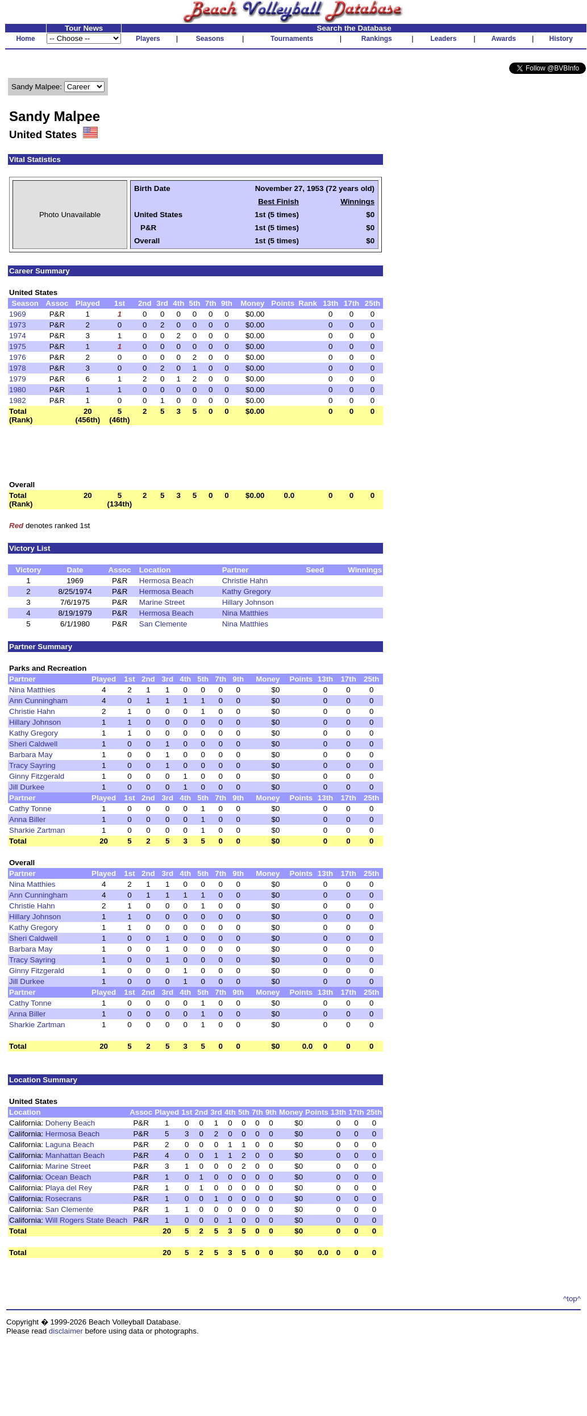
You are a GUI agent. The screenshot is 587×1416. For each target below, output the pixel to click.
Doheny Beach (70, 1123)
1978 (17, 368)
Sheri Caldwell (33, 744)
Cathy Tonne (30, 808)
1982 (17, 400)
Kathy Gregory (246, 591)
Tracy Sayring (32, 765)
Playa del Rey (68, 1188)
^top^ (572, 1298)
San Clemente (163, 624)
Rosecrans (63, 1198)
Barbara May (30, 754)
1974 (17, 335)
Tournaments (291, 39)
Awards (504, 39)
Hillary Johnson (248, 602)
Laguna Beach (69, 1144)
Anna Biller (27, 819)
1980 (17, 389)
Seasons (210, 39)
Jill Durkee (26, 787)
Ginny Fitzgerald (36, 776)
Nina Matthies (245, 613)
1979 (17, 379)
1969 (17, 314)
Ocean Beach (68, 1177)
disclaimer (66, 1331)
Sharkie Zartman (37, 830)
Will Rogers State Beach (86, 1220)
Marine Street (162, 602)
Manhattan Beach (75, 1155)
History (561, 39)
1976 (17, 357)
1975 (17, 346)
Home (25, 39)
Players (148, 39)
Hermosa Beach (166, 580)
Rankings (376, 39)
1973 (17, 325)
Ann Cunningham (38, 700)
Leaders (443, 39)
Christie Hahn (245, 580)
